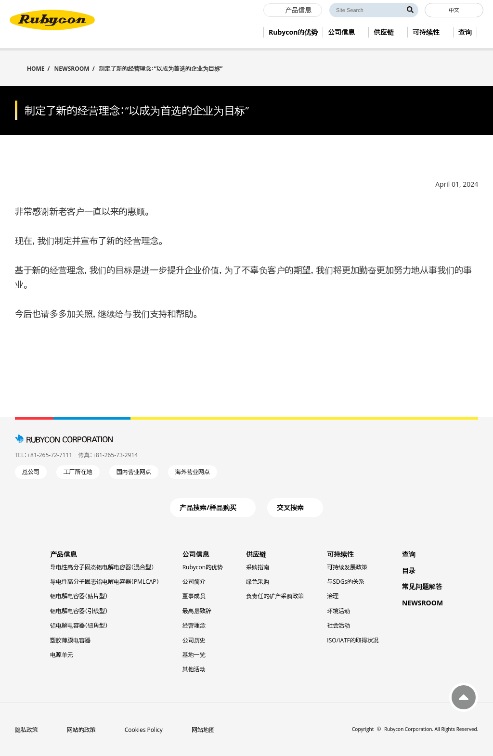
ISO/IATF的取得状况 (352, 640)
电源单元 (61, 655)
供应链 (256, 554)
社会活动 (338, 625)
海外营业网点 (192, 472)
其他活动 (194, 669)
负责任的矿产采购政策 (275, 596)
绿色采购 (257, 581)
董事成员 (194, 596)
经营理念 (194, 625)
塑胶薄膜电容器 (70, 640)
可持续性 (340, 554)
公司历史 (194, 640)
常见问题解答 (422, 586)
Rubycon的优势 (202, 567)
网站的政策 (81, 730)
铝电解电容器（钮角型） (79, 625)
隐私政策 (26, 730)
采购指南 (257, 567)
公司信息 (195, 554)
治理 (332, 596)
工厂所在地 (78, 472)
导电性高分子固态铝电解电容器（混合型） (102, 567)
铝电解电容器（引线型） (79, 611)
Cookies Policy (144, 730)
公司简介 (194, 581)
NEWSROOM (72, 68)
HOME (36, 68)
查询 (408, 554)
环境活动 (338, 611)
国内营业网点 (134, 472)
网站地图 (203, 730)
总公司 (30, 472)
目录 (408, 570)
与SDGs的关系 (345, 581)
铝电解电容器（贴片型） (79, 596)
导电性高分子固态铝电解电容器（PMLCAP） (104, 581)
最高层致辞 (196, 611)
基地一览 (194, 655)
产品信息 (63, 554)
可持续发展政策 (347, 567)
